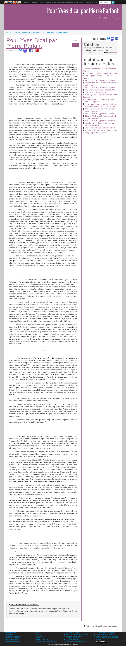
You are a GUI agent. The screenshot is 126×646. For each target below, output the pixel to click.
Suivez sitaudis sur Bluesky (105, 634)
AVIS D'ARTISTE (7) (100, 80)
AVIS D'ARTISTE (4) (100, 121)
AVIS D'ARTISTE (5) (100, 114)
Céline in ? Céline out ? (101, 116)
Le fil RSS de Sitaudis (73, 638)
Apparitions (56, 2)
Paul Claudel (88, 53)
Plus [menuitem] (96, 2)
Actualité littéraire (11, 633)
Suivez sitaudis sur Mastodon (106, 633)
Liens (37, 633)
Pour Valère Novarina (100, 90)
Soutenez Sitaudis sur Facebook (107, 636)
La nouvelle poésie (11, 639)
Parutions (26, 2)
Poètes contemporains (12, 641)
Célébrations (78, 2)
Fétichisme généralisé (100, 128)
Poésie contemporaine (12, 636)
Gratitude (95, 92)
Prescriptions (88, 2)
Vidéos (38, 638)
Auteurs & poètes (67, 2)
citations (114, 52)
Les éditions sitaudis (72, 639)
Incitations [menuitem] (34, 2)
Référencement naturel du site (76, 641)
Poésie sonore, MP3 (42, 639)
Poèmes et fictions (45, 2)
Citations (38, 634)
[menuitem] (26, 2)
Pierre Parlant (24, 46)
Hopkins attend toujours (101, 104)
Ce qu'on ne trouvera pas (74, 636)
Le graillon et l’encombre (101, 73)
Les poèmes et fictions (12, 638)
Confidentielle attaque (93, 118)
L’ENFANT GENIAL (100, 106)
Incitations (105, 626)
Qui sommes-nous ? (72, 633)
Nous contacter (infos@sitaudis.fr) (47, 641)
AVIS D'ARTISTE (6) (100, 87)
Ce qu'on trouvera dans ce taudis (77, 634)
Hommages (39, 636)
